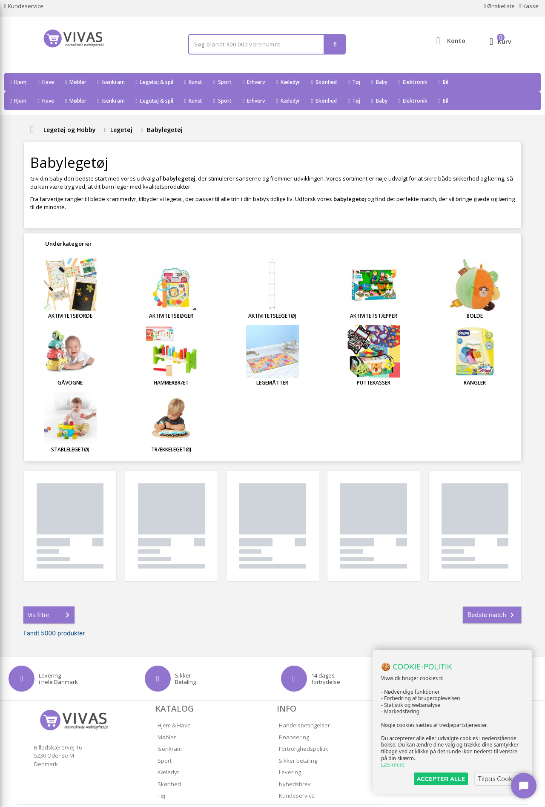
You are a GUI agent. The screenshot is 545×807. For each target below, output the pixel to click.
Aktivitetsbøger (171, 297)
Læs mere (392, 765)
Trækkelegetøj (171, 430)
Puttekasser (373, 364)
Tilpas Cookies (499, 779)
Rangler (475, 364)
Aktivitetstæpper (373, 297)
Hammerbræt (171, 364)
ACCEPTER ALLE (441, 779)
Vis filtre (50, 596)
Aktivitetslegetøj (272, 297)
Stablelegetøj (70, 430)
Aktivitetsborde (70, 297)
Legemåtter (272, 364)
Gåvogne (70, 364)
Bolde (475, 297)
